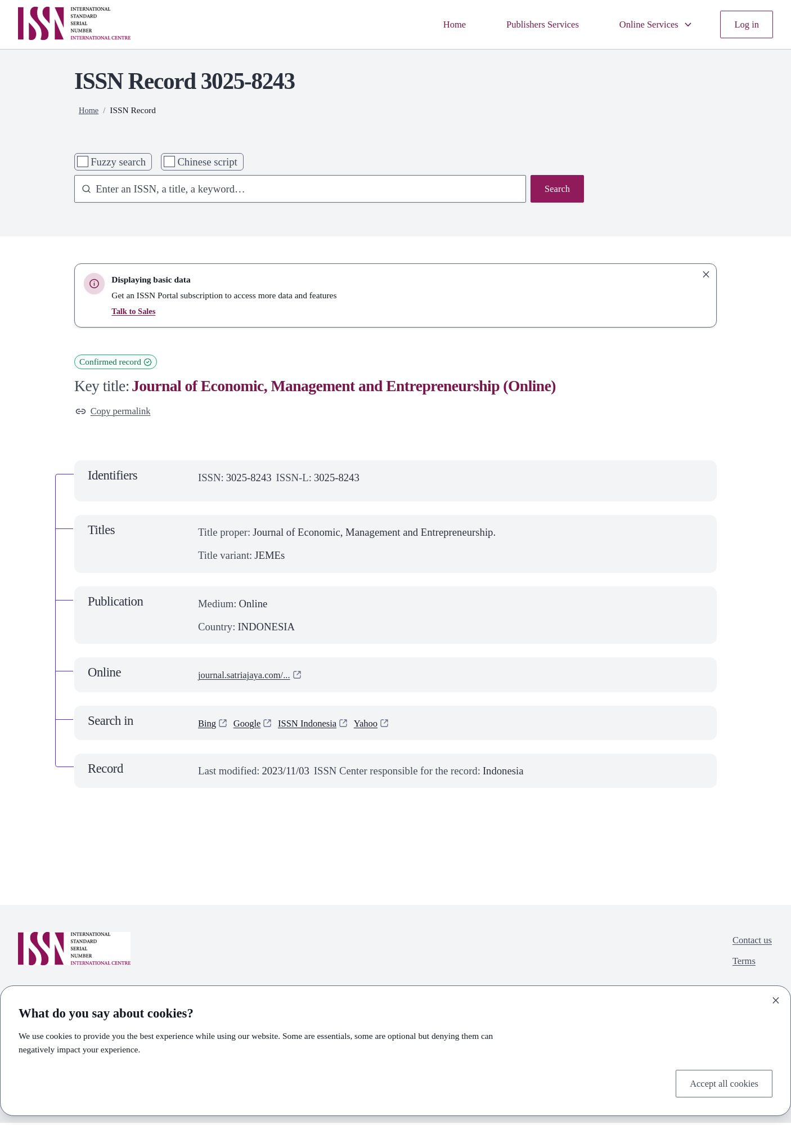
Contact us (749, 944)
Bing (208, 725)
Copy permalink (117, 412)
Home (433, 24)
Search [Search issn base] (555, 190)
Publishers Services (527, 24)
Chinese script (207, 162)
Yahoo (380, 725)
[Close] (776, 998)
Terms (740, 967)
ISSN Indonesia (317, 725)
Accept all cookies (719, 1082)
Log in (745, 24)
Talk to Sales (134, 311)
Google (251, 725)
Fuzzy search (118, 162)
